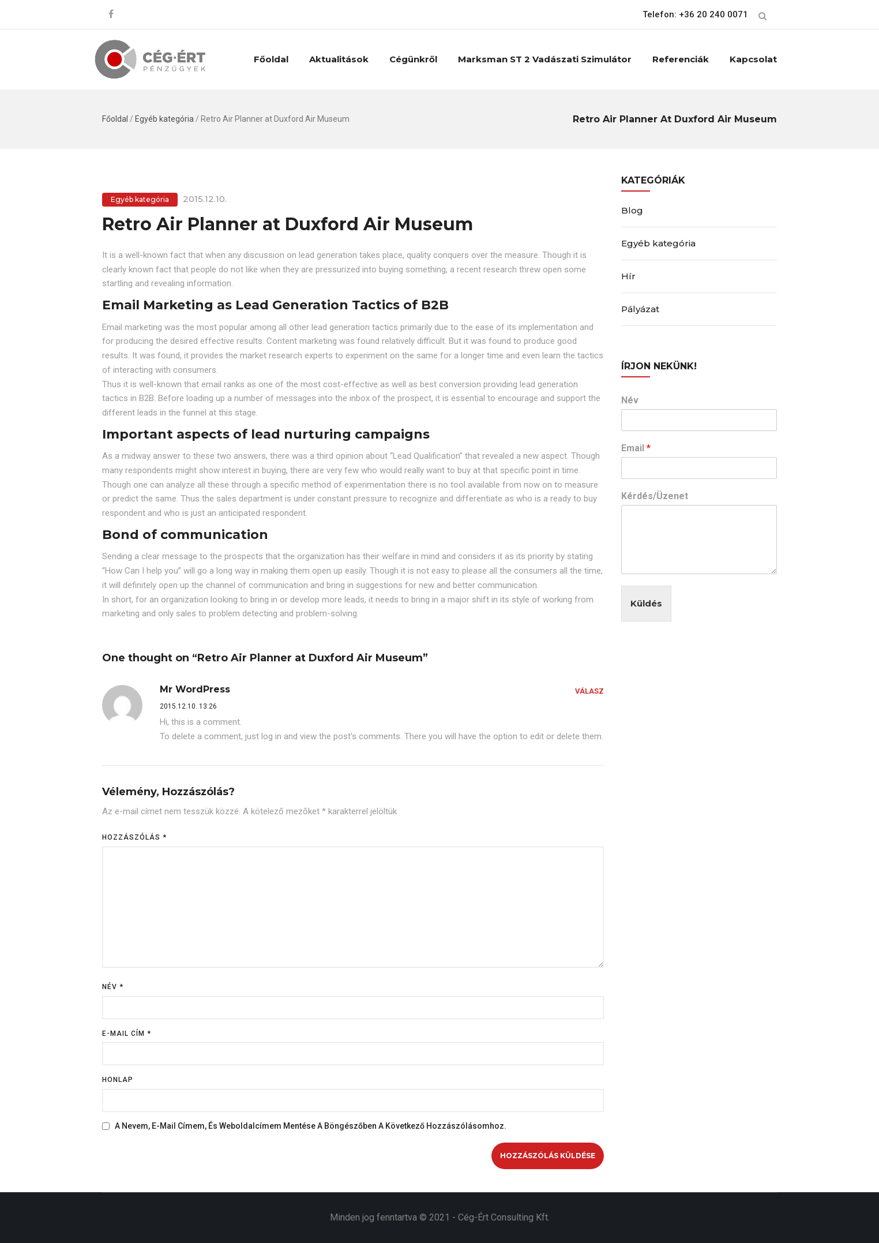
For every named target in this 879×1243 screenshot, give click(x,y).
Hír (628, 276)
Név (112, 987)
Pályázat (640, 309)
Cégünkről (413, 59)
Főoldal (271, 59)
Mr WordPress (195, 689)
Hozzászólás (134, 837)
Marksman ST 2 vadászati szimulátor (545, 59)
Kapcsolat (753, 59)
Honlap (117, 1080)
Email (636, 448)
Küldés (646, 603)
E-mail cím (126, 1033)
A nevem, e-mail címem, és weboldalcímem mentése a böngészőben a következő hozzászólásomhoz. (310, 1125)
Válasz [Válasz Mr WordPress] (589, 691)
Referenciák (680, 59)
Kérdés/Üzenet (654, 496)
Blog (632, 210)
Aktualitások (339, 59)
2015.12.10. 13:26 (188, 706)
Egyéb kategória (164, 118)
